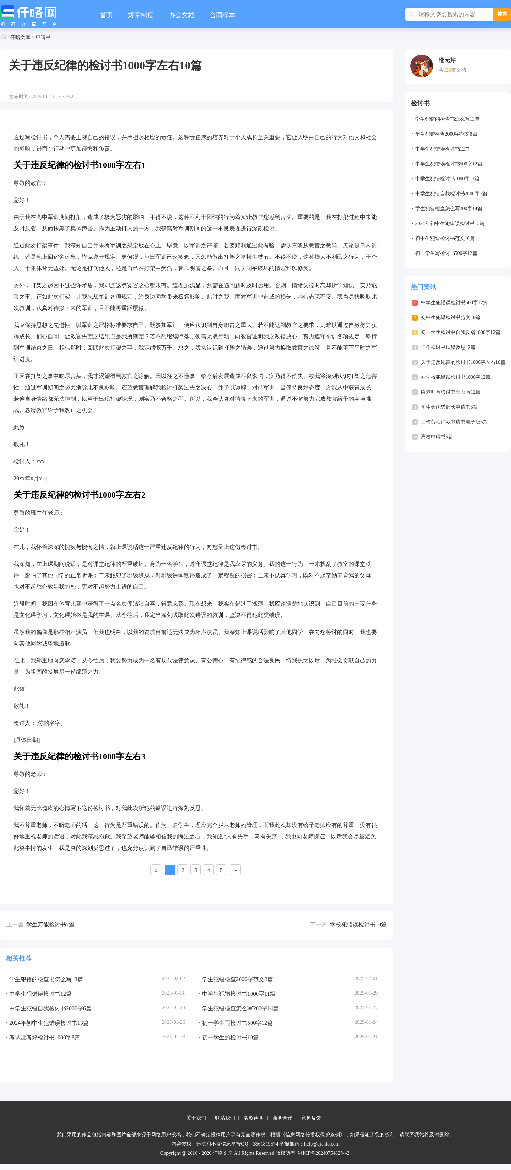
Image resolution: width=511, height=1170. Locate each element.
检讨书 (420, 103)
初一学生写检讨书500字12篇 (446, 253)
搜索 (502, 14)
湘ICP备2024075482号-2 (323, 1153)
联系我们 (225, 1118)
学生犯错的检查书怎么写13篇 (447, 119)
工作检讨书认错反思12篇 (448, 347)
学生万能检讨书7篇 (50, 925)
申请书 (43, 37)
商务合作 (282, 1118)
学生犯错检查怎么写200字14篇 (448, 208)
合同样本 (222, 15)
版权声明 (254, 1118)
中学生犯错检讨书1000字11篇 (447, 178)
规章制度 (141, 15)
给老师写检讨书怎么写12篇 (450, 392)
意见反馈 (311, 1118)
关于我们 (196, 1118)
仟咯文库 (20, 37)
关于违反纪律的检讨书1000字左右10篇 (463, 362)
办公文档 (181, 15)
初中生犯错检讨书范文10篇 (445, 238)
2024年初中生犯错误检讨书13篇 (450, 223)
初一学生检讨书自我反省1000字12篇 (460, 332)
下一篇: (319, 925)
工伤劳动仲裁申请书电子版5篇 (454, 422)
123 (447, 70)
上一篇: (15, 925)
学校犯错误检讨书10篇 (358, 925)
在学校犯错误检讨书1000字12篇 (455, 377)
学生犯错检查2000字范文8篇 (446, 134)
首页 (106, 15)
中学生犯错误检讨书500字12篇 (448, 163)
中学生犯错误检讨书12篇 (442, 149)
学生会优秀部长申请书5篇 (449, 407)
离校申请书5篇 (437, 436)
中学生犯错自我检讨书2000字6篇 (451, 193)
